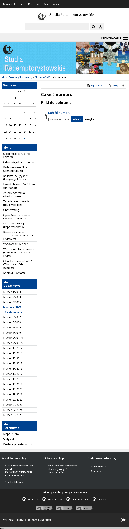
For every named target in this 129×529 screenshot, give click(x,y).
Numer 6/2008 (12, 322)
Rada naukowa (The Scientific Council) (15, 169)
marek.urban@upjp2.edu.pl (19, 471)
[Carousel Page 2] (34, 67)
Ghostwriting (11, 210)
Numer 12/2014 (12, 358)
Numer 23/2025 (12, 415)
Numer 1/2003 (12, 292)
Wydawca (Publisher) (15, 244)
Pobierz (77, 119)
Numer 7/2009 (12, 327)
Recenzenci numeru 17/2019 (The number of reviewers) (18, 235)
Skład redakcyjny (14, 482)
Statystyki (9, 439)
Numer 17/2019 (12, 384)
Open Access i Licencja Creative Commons (16, 216)
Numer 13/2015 (12, 363)
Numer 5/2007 (12, 317)
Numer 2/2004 (12, 297)
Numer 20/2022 (12, 399)
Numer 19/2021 (12, 394)
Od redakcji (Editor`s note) (19, 162)
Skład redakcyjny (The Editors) (16, 155)
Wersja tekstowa (51, 4)
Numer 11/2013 (12, 353)
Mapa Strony (11, 434)
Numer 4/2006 (12, 307)
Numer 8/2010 (12, 332)
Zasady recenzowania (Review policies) (16, 203)
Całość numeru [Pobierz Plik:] (59, 113)
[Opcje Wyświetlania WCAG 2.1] (100, 26)
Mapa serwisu (34, 4)
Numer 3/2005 (12, 302)
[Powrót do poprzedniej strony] (123, 86)
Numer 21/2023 (12, 405)
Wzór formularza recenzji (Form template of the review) (18, 252)
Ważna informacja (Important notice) (14, 225)
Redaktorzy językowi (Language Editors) (15, 177)
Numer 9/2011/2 (13, 343)
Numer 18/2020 (12, 389)
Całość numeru (13, 312)
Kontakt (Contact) (14, 273)
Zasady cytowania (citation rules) (14, 194)
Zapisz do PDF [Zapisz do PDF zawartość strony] (95, 85)
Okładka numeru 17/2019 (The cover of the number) (18, 264)
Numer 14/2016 (12, 368)
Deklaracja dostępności (14, 4)
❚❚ (6, 67)
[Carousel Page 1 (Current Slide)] (31, 67)
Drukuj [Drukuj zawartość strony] (112, 85)
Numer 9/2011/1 (13, 337)
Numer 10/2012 (12, 348)
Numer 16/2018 (12, 379)
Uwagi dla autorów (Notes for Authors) (19, 186)
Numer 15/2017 (12, 374)
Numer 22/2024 (12, 410)
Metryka (89, 119)
